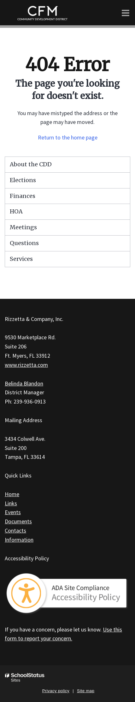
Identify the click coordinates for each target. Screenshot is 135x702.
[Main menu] (125, 12)
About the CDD (31, 164)
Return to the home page (67, 137)
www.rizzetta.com (26, 364)
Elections (23, 180)
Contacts (15, 530)
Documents (18, 521)
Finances (22, 196)
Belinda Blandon (24, 383)
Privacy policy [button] (55, 690)
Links (11, 503)
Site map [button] (85, 690)
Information (19, 539)
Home (12, 494)
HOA (16, 211)
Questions (24, 243)
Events (13, 512)
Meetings (23, 227)
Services (21, 258)
